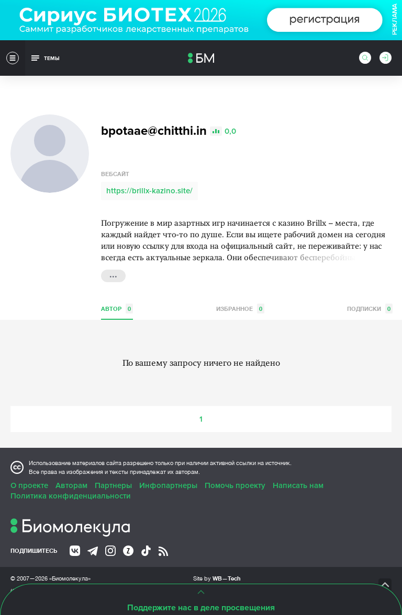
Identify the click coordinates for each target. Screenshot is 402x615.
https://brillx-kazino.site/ (149, 190)
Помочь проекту (235, 485)
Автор (117, 309)
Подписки (370, 309)
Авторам (71, 485)
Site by (217, 578)
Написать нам (298, 485)
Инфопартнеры (168, 485)
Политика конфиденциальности (70, 496)
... (113, 275)
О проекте (29, 485)
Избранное (240, 309)
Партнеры (113, 485)
